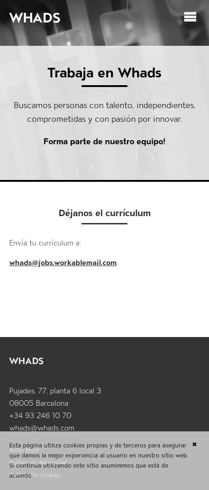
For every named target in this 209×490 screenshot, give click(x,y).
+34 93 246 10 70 (40, 415)
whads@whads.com (41, 428)
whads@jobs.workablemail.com (63, 262)
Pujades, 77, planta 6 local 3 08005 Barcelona (55, 397)
